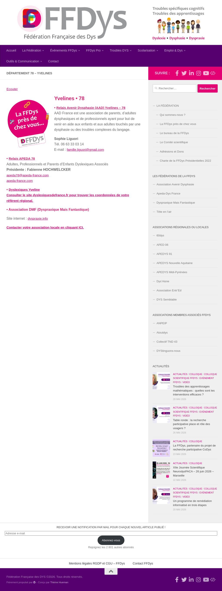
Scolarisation (146, 50)
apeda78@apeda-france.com (29, 175)
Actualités (180, 374)
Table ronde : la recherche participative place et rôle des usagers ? (191, 424)
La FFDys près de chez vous (178, 124)
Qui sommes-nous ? (172, 114)
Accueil (11, 50)
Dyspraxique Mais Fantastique (176, 202)
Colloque (195, 374)
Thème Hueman (59, 582)
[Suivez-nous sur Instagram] (198, 73)
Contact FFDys (143, 563)
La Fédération (31, 50)
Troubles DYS (119, 50)
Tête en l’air (164, 211)
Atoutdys (162, 332)
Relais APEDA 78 (22, 158)
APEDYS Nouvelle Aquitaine (175, 263)
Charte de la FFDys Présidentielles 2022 (185, 160)
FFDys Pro (93, 50)
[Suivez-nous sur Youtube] (205, 73)
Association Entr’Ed (169, 290)
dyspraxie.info (38, 218)
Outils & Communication (22, 61)
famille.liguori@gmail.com (86, 149)
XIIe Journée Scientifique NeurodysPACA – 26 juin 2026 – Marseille (193, 471)
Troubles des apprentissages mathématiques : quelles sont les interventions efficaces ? (194, 390)
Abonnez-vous (111, 540)
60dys (160, 235)
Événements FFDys (63, 50)
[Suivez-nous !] (184, 73)
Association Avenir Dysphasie (175, 184)
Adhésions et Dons (172, 151)
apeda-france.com (20, 181)
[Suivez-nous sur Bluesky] (212, 73)
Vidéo (186, 382)
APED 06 (162, 244)
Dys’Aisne (163, 281)
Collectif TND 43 (167, 341)
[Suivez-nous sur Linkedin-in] (191, 73)
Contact (53, 61)
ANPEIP (162, 323)
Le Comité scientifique (174, 142)
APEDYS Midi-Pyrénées (172, 272)
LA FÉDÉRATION (168, 105)
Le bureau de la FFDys (174, 133)
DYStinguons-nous (168, 350)
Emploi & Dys (173, 50)
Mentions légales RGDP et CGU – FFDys (97, 563)
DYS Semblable (167, 299)
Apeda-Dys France (168, 193)
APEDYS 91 (164, 254)
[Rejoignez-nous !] (177, 73)
